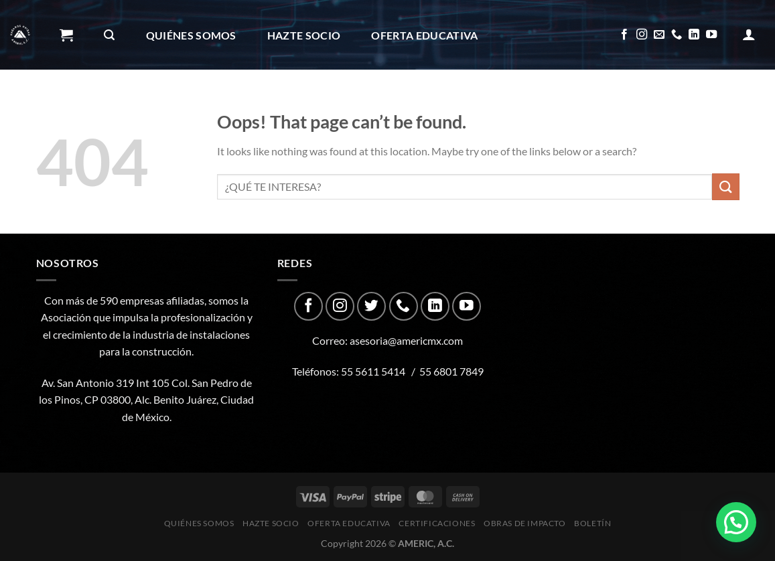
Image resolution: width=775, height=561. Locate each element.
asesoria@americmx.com (406, 340)
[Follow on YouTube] (711, 35)
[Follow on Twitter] (371, 306)
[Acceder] (749, 34)
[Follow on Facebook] (624, 35)
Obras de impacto (251, 105)
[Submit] (725, 186)
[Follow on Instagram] (641, 35)
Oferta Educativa (424, 35)
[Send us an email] (659, 35)
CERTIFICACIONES (114, 105)
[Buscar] (109, 35)
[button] (736, 522)
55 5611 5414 (373, 371)
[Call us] (676, 35)
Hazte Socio (304, 35)
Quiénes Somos (191, 35)
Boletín (362, 105)
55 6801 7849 (451, 371)
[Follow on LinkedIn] (694, 35)
